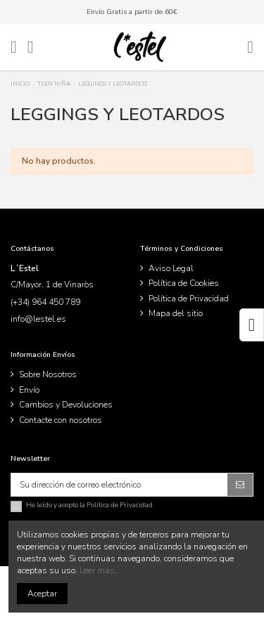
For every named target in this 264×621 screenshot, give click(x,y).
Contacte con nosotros (60, 420)
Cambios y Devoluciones (66, 404)
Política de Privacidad (189, 298)
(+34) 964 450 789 (45, 302)
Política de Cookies (184, 283)
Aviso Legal (171, 268)
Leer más (97, 570)
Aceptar (42, 593)
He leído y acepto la (89, 505)
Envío (29, 390)
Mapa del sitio (176, 313)
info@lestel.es (38, 319)
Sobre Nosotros (48, 374)
